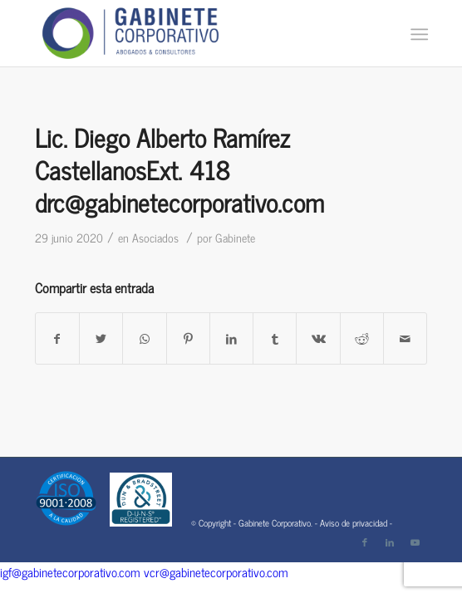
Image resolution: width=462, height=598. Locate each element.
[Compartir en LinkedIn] (231, 338)
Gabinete (235, 237)
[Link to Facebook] (364, 541)
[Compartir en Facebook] (57, 338)
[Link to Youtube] (414, 541)
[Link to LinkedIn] (389, 541)
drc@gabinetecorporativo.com (179, 202)
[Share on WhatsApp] (144, 338)
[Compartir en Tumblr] (274, 338)
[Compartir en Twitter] (101, 338)
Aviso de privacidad (353, 522)
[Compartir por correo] (405, 338)
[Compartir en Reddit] (362, 338)
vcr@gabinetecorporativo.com (216, 571)
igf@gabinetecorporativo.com (70, 571)
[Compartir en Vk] (318, 338)
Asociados (155, 237)
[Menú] (417, 34)
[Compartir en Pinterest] (188, 338)
